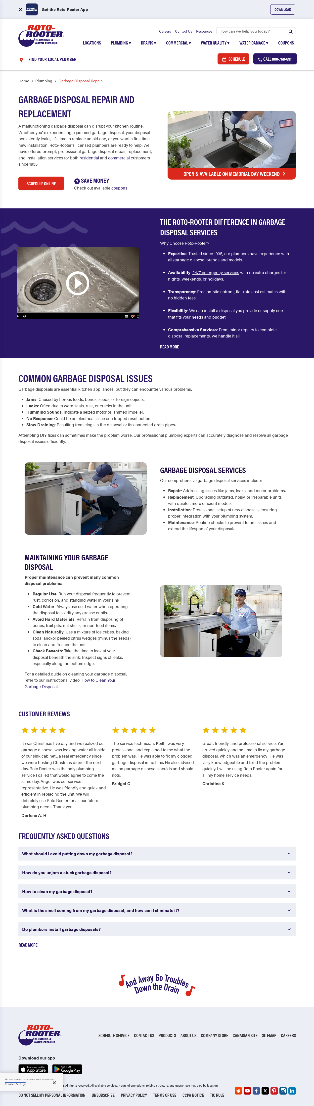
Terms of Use (164, 1095)
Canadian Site (245, 1035)
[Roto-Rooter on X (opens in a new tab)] (265, 1091)
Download (282, 9)
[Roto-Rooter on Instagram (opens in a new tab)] (283, 1091)
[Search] (256, 31)
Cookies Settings (15, 1084)
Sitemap (269, 1035)
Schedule (233, 59)
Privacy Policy (134, 1095)
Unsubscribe (103, 1095)
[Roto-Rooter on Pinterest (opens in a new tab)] (274, 1091)
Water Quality (215, 43)
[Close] (54, 1082)
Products (167, 1035)
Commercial (178, 43)
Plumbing (121, 43)
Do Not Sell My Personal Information (52, 1095)
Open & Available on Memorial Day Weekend (235, 173)
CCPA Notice (193, 1095)
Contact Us (183, 31)
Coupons (286, 43)
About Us (188, 1035)
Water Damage (253, 43)
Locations (92, 43)
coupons (119, 188)
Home (23, 81)
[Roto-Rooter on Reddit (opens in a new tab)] (238, 1091)
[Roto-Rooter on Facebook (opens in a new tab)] (256, 1091)
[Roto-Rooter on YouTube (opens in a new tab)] (247, 1091)
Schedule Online (41, 184)
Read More (169, 347)
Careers (165, 31)
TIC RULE (217, 1095)
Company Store (214, 1035)
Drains (148, 43)
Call (275, 59)
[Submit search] (290, 31)
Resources (204, 31)
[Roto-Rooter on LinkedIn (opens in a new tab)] (292, 1091)
